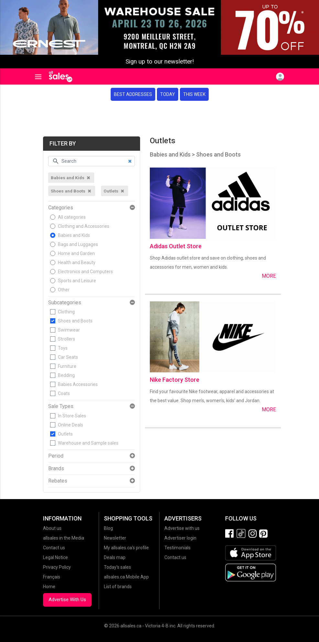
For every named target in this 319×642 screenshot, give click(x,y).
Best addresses (133, 94)
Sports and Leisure (77, 280)
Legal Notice (55, 557)
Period (55, 456)
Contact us (54, 547)
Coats (64, 393)
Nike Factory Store (174, 379)
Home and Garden (76, 253)
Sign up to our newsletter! (160, 61)
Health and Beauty (76, 262)
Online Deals (70, 424)
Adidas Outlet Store (176, 246)
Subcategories (64, 303)
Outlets (65, 434)
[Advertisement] (159, 118)
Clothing (66, 311)
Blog (108, 528)
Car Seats (68, 357)
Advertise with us (182, 528)
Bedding (66, 375)
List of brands (118, 586)
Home (49, 586)
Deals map (115, 557)
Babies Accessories (78, 384)
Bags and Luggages (78, 244)
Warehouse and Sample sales (88, 443)
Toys (63, 348)
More (269, 276)
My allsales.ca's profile (126, 547)
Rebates (57, 481)
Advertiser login (180, 538)
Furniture (67, 366)
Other (64, 289)
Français (51, 576)
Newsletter (115, 538)
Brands (56, 469)
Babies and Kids (74, 235)
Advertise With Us (67, 599)
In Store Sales (72, 415)
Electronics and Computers (85, 271)
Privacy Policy (57, 567)
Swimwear (69, 330)
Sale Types (60, 406)
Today (167, 94)
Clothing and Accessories (83, 226)
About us (52, 528)
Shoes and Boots (75, 320)
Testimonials (177, 547)
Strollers (66, 339)
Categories (60, 208)
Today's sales (117, 567)
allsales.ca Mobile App (126, 576)
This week (194, 94)
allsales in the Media (63, 538)
